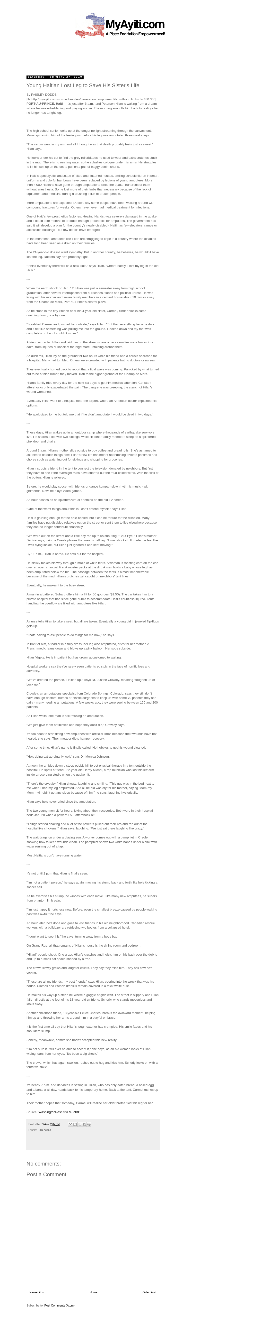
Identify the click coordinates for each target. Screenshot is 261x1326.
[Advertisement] (119, 55)
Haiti (40, 1130)
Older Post (149, 1292)
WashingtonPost (50, 1112)
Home (93, 1292)
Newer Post (36, 1292)
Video (47, 1130)
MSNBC (74, 1112)
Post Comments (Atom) (59, 1305)
